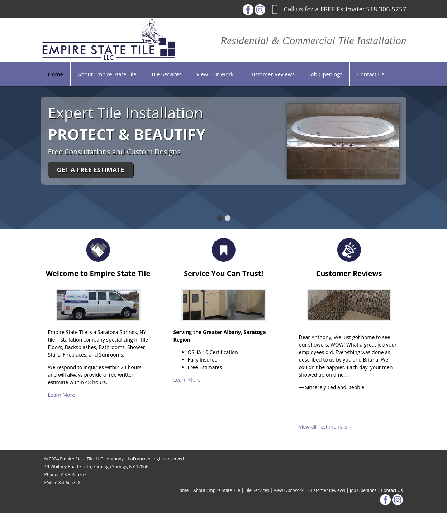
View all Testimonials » (325, 426)
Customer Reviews (326, 490)
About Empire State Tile (216, 490)
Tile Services (257, 490)
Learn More (61, 394)
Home (182, 490)
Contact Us (392, 490)
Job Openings (363, 490)
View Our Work (289, 490)
